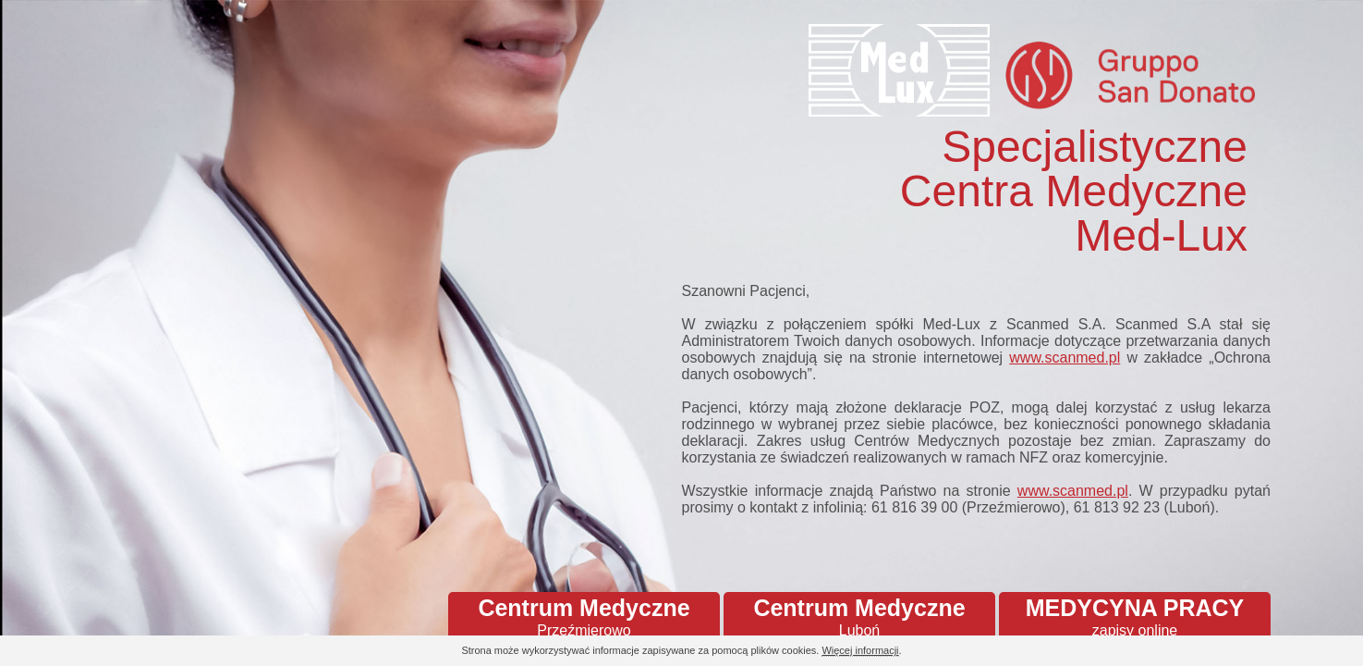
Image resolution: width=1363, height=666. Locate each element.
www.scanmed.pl (1064, 357)
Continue (1298, 651)
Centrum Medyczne (584, 617)
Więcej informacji (859, 650)
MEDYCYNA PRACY (1135, 617)
